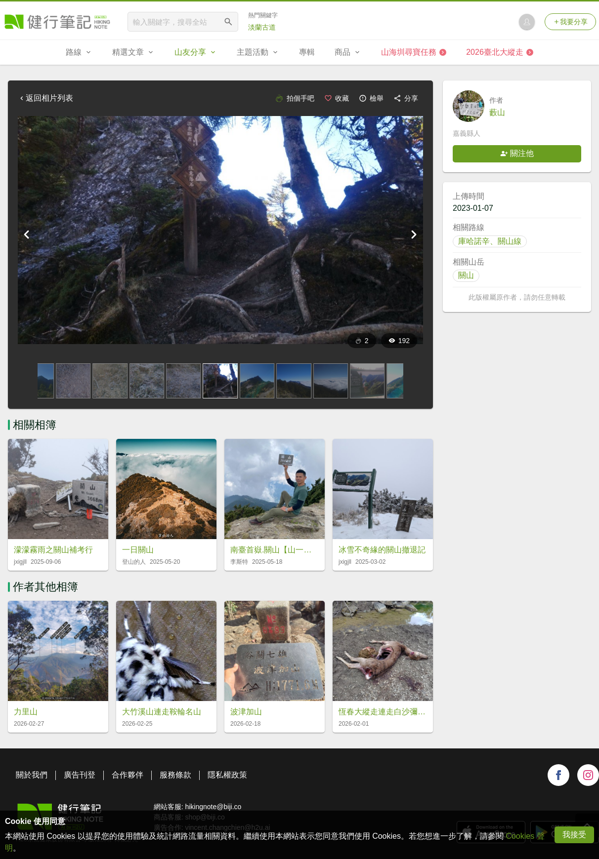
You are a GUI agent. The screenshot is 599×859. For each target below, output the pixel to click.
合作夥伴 (127, 775)
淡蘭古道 (262, 27)
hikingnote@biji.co (213, 807)
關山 (466, 275)
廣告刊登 (79, 775)
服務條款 (175, 775)
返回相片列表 (45, 98)
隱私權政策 (227, 775)
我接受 (574, 834)
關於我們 (31, 775)
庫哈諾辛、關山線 (489, 241)
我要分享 (570, 22)
